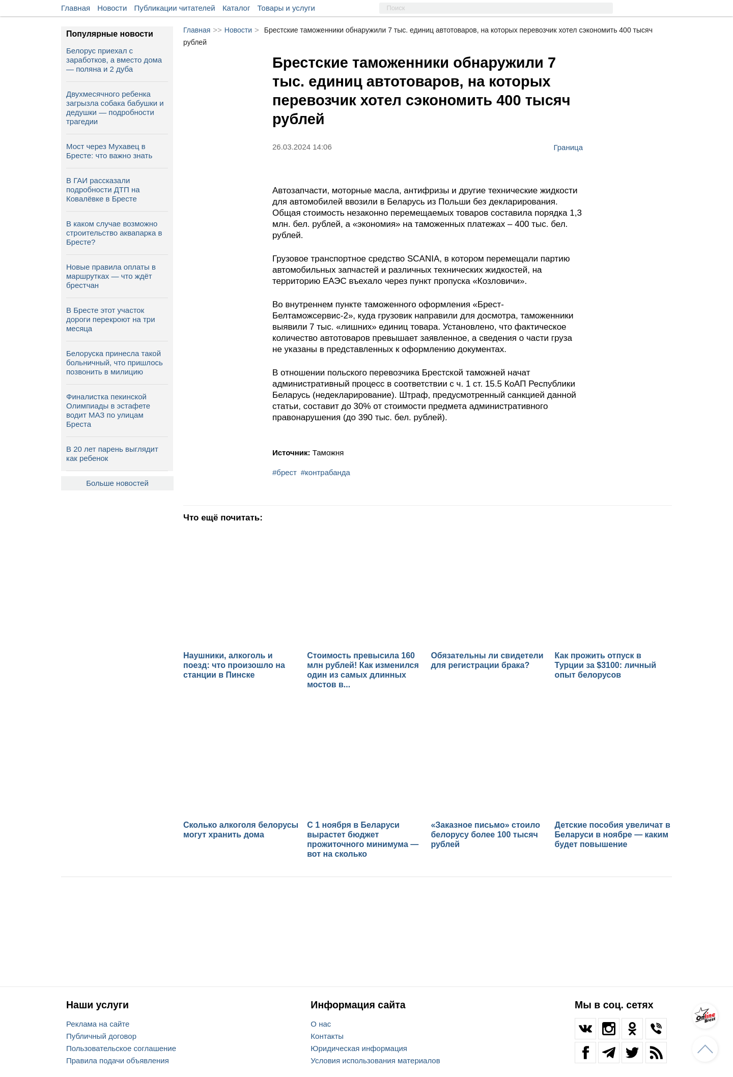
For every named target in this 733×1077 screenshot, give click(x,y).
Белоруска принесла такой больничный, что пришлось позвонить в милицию (114, 362)
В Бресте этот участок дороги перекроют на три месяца (110, 319)
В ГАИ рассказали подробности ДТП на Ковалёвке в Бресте (103, 189)
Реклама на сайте (97, 1024)
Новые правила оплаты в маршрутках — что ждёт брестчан (111, 276)
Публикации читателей (174, 8)
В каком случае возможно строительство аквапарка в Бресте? (114, 232)
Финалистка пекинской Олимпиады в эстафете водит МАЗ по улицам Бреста (108, 410)
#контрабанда (325, 472)
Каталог (236, 8)
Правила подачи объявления (117, 1060)
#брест (284, 472)
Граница (568, 147)
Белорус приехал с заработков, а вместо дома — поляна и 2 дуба (114, 59)
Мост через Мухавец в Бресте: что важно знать (109, 151)
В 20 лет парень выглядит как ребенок (112, 453)
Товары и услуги (286, 8)
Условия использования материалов (375, 1060)
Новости (112, 8)
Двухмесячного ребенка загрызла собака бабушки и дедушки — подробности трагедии (115, 108)
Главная (75, 8)
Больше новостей (117, 483)
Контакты (327, 1036)
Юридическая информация (359, 1048)
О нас (321, 1024)
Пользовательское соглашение (121, 1048)
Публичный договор (101, 1036)
